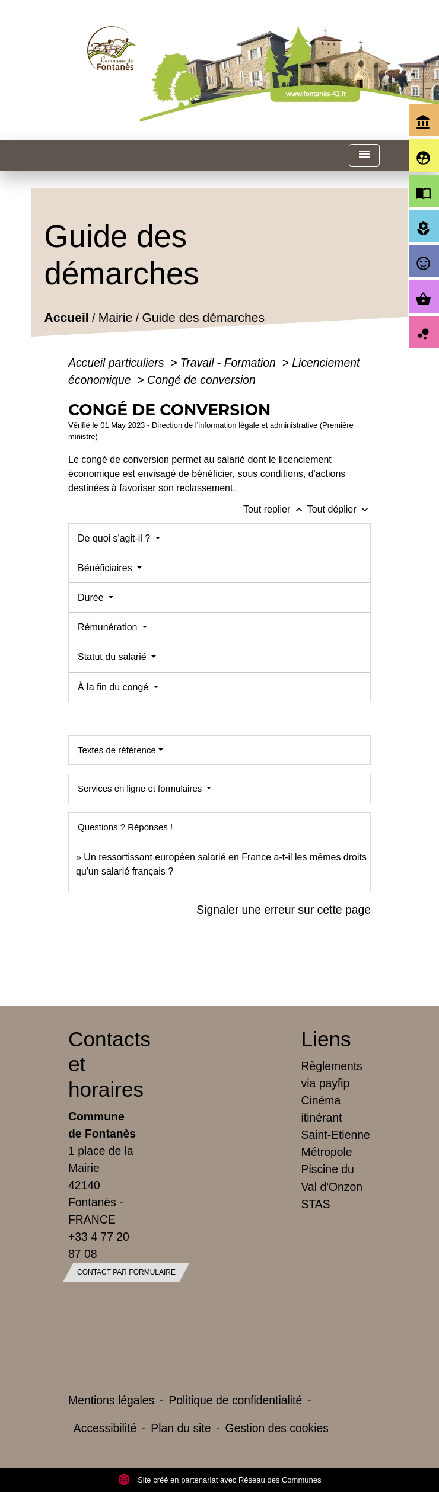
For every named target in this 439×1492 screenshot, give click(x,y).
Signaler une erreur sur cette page (283, 909)
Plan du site (181, 1428)
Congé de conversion (201, 379)
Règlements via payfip (331, 1074)
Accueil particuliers (117, 362)
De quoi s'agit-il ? (115, 538)
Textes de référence (117, 750)
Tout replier (275, 509)
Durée (92, 598)
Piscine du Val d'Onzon (331, 1178)
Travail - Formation (229, 362)
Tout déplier (339, 509)
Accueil (66, 317)
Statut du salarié (113, 657)
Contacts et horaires (103, 1063)
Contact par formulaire (126, 1272)
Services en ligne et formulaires (141, 788)
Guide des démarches (203, 317)
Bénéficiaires (106, 568)
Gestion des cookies (277, 1428)
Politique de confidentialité (235, 1400)
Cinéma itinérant (321, 1109)
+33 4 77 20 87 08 (98, 1245)
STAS (315, 1204)
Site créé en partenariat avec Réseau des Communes (220, 1479)
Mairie (115, 317)
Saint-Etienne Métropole (335, 1143)
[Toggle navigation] (364, 155)
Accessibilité (105, 1428)
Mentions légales (111, 1400)
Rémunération (109, 627)
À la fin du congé (114, 687)
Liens (326, 1039)
